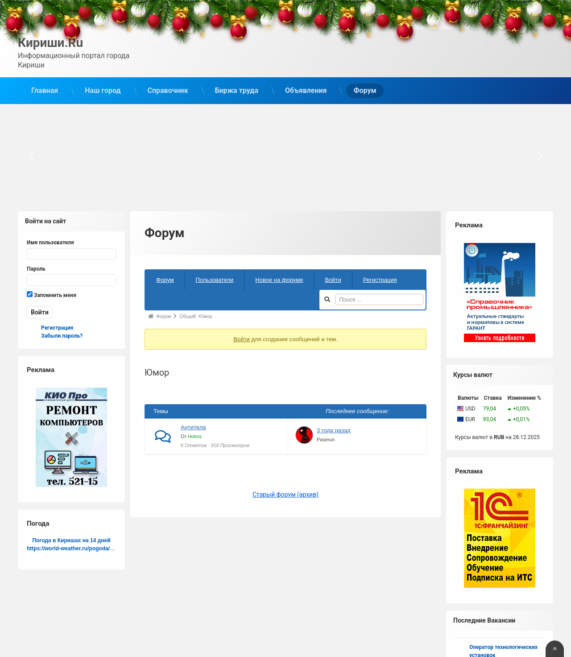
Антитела (193, 426)
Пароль (36, 268)
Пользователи (215, 279)
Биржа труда (236, 90)
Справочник (168, 90)
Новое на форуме (279, 279)
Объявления (306, 90)
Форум (364, 90)
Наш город (102, 90)
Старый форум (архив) (285, 494)
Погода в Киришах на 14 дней (71, 539)
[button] (32, 155)
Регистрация (380, 279)
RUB (499, 436)
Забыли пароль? (62, 335)
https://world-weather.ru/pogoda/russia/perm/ (84, 547)
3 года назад (334, 430)
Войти (333, 279)
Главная (44, 90)
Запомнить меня (51, 293)
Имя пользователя (50, 242)
